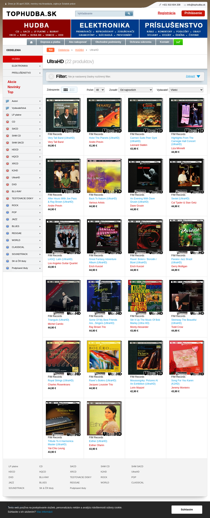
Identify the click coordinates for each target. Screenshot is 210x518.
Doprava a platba (50, 42)
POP (10, 212)
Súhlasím (187, 509)
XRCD (10, 163)
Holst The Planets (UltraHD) (104, 137)
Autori (10, 101)
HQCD (10, 156)
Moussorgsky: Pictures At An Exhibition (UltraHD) (144, 382)
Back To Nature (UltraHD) (103, 198)
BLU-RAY (12, 191)
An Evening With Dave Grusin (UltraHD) (142, 200)
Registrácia (166, 13)
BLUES (11, 226)
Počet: (90, 90)
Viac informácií (44, 511)
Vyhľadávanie (85, 13)
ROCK (10, 205)
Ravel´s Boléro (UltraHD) (102, 380)
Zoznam (73, 90)
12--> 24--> (99, 89)
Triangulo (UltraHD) (58, 319)
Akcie (12, 82)
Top (10, 92)
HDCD (10, 150)
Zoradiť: (113, 90)
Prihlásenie (193, 13)
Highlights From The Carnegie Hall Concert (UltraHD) (183, 141)
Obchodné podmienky (108, 42)
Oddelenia (65, 50)
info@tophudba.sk (196, 4)
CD (9, 122)
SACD (10, 129)
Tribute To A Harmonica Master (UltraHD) (60, 443)
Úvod (31, 42)
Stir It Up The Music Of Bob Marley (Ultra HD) (145, 321)
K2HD (10, 170)
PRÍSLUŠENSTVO (21, 73)
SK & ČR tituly (14, 261)
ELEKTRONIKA (20, 66)
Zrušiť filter (51, 77)
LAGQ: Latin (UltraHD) (60, 259)
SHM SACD (13, 143)
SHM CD (12, 136)
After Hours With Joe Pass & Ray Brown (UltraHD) (62, 200)
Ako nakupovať (78, 42)
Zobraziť (190, 76)
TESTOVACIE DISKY (18, 198)
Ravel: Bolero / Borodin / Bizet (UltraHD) (143, 261)
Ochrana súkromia (140, 42)
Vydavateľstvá (14, 108)
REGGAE (12, 233)
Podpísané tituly (15, 268)
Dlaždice (65, 90)
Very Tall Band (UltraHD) (61, 137)
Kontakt (164, 42)
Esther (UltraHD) (98, 441)
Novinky (14, 87)
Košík (178, 42)
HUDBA (81, 50)
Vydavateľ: (162, 90)
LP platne (12, 115)
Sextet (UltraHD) (180, 198)
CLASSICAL (13, 247)
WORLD (11, 240)
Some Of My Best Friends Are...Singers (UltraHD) (103, 321)
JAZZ (10, 219)
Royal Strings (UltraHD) (60, 380)
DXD (10, 184)
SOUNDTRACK (15, 254)
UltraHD (11, 177)
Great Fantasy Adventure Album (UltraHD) (102, 261)
